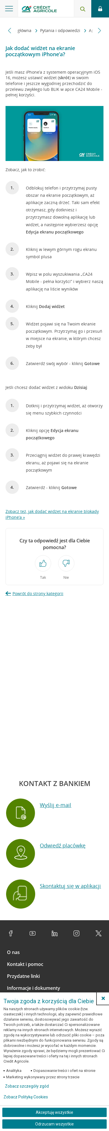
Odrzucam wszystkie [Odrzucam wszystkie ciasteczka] (54, 1124)
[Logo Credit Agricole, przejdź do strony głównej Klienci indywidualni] (39, 10)
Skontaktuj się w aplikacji (70, 885)
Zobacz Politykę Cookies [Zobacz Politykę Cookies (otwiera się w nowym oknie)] (25, 1097)
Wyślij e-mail (55, 804)
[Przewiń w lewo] (10, 30)
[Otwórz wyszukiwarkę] (82, 8)
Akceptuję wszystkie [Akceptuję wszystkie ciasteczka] (54, 1112)
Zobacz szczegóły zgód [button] (27, 1086)
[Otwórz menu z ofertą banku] (9, 8)
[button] (103, 998)
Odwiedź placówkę (62, 845)
